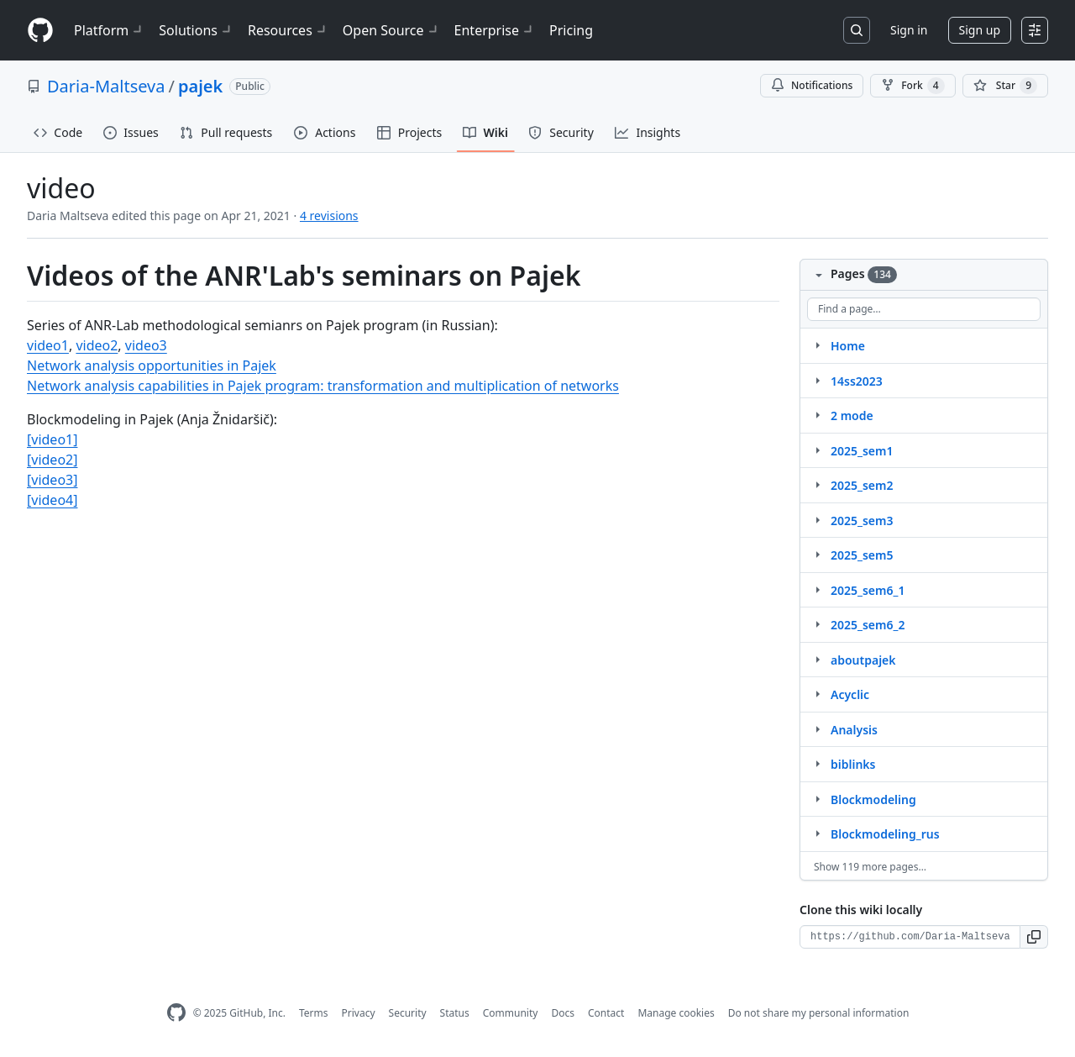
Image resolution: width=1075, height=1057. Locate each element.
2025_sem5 (862, 555)
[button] (1034, 937)
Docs (562, 1013)
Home (848, 346)
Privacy (358, 1013)
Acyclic (850, 694)
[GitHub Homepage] (176, 1012)
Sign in (908, 30)
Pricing (571, 30)
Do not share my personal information (819, 1013)
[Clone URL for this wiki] (910, 937)
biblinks (853, 764)
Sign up (979, 30)
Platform (109, 30)
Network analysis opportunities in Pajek (151, 365)
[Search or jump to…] (856, 30)
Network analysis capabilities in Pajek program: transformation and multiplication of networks (323, 385)
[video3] (52, 480)
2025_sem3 (862, 520)
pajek (200, 86)
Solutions (196, 30)
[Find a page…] (924, 309)
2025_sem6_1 (868, 590)
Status (454, 1013)
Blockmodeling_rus (885, 834)
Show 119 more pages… (870, 866)
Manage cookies (675, 1013)
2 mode (852, 415)
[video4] (52, 500)
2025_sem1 (862, 451)
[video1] (52, 439)
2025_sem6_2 (868, 625)
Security (408, 1013)
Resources (288, 30)
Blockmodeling (873, 799)
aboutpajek (863, 660)
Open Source (392, 30)
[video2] (52, 459)
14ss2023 (857, 381)
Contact (606, 1013)
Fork (912, 85)
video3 (146, 345)
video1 (48, 345)
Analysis (854, 730)
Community (510, 1013)
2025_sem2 (862, 485)
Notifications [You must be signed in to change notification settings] (811, 85)
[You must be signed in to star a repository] (1005, 85)
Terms (313, 1013)
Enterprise (495, 30)
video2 (97, 345)
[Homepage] (40, 31)
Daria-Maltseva (106, 86)
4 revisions (329, 215)
